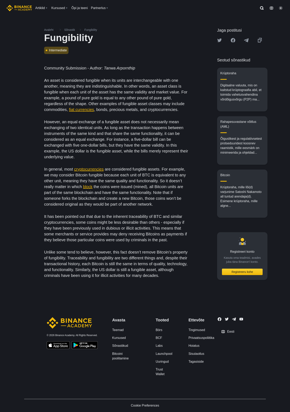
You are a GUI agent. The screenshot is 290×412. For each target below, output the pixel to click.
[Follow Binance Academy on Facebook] (220, 319)
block (87, 186)
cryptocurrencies (89, 169)
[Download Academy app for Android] (84, 345)
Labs (159, 345)
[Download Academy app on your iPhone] (58, 345)
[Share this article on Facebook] (233, 40)
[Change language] (271, 8)
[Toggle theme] (280, 8)
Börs (159, 330)
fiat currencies (81, 109)
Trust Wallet (160, 372)
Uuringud (162, 361)
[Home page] (19, 8)
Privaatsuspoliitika (201, 338)
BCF (159, 338)
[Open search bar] (260, 8)
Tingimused (196, 330)
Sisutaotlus (196, 353)
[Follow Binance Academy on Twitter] (227, 319)
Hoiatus (193, 345)
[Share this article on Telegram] (246, 40)
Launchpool (164, 353)
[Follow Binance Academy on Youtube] (241, 319)
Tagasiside (196, 361)
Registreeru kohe (242, 271)
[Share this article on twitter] (219, 40)
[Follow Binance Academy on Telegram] (234, 319)
